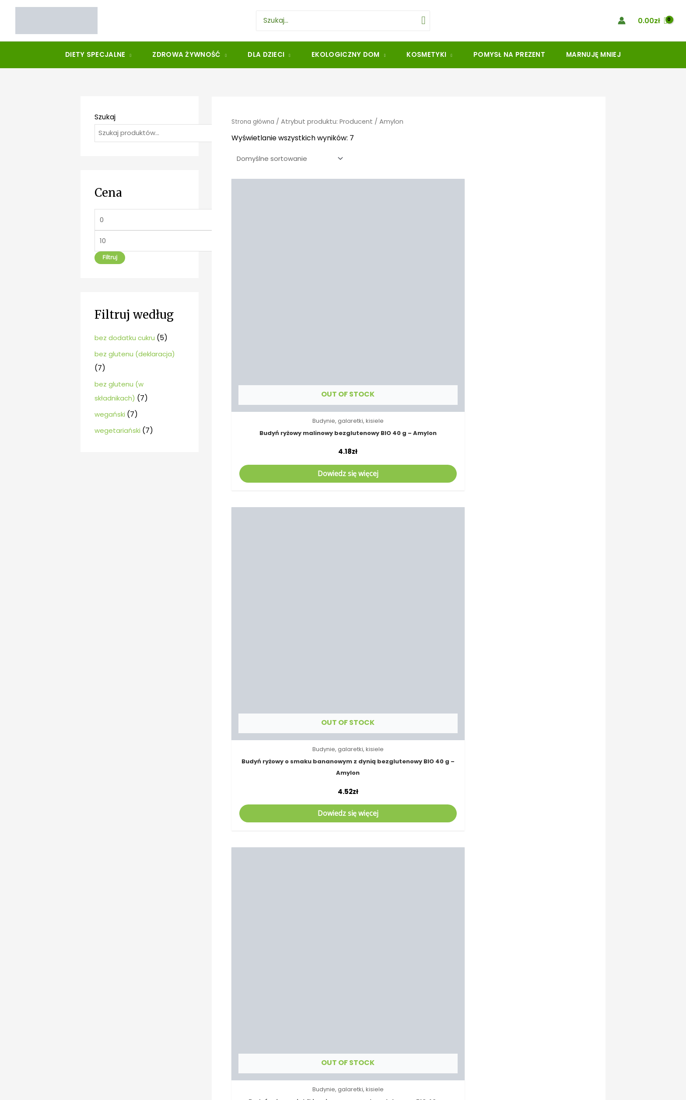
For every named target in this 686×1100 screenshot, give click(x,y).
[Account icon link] (622, 20)
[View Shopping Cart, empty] (652, 20)
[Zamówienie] (290, 159)
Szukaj (105, 117)
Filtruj (109, 261)
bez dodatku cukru (126, 341)
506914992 (126, 1008)
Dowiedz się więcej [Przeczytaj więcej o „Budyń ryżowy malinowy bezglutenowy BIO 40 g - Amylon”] (287, 388)
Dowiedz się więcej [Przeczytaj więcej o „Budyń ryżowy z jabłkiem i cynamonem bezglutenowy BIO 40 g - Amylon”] (529, 388)
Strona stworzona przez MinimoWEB (343, 1091)
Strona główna (255, 121)
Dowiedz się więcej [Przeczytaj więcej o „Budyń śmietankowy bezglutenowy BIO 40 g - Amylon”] (287, 632)
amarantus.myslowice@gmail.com (167, 1021)
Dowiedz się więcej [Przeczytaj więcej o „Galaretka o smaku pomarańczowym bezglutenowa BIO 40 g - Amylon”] (529, 632)
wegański (110, 418)
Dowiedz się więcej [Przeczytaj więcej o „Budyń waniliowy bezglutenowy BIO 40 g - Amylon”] (408, 632)
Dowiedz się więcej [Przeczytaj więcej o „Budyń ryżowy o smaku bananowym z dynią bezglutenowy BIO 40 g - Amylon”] (408, 388)
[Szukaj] (416, 21)
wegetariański (118, 434)
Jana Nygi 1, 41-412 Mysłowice (136, 1040)
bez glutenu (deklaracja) (136, 357)
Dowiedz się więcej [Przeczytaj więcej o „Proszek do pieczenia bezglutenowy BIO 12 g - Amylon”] (287, 863)
